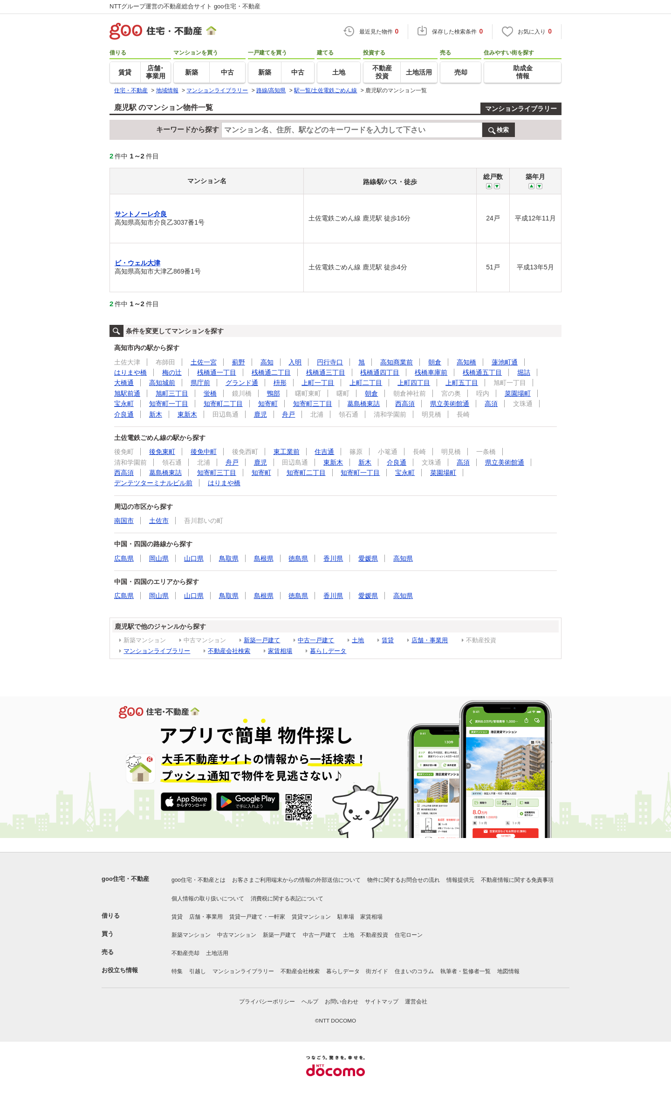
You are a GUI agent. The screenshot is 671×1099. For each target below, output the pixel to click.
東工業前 (287, 451)
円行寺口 (330, 362)
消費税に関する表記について (287, 898)
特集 (177, 971)
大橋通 (124, 382)
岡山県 (159, 558)
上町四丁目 (413, 382)
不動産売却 (185, 953)
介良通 (124, 414)
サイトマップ (381, 1001)
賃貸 (388, 640)
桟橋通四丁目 (379, 372)
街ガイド (377, 971)
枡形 (280, 382)
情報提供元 (460, 880)
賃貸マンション (311, 917)
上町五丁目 (461, 382)
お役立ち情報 (120, 970)
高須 (491, 403)
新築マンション (191, 935)
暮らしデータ (328, 650)
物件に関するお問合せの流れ (403, 880)
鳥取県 (229, 558)
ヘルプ (309, 1001)
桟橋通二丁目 (271, 372)
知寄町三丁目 (312, 403)
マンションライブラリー (521, 108)
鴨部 (273, 393)
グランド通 (242, 382)
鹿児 (260, 414)
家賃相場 (280, 650)
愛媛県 (368, 558)
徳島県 (298, 558)
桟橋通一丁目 (216, 372)
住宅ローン (409, 935)
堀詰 (523, 372)
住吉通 (324, 451)
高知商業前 (396, 362)
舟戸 (288, 414)
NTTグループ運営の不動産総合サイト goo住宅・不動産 (185, 6)
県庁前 (200, 382)
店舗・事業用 (429, 640)
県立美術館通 (449, 403)
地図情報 (508, 971)
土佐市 (159, 520)
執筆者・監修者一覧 (465, 971)
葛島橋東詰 (363, 403)
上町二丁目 (365, 382)
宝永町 (124, 403)
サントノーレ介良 (141, 214)
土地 (358, 640)
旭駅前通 (127, 393)
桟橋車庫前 (431, 372)
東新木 (187, 414)
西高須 (405, 403)
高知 (267, 362)
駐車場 (345, 917)
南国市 (124, 520)
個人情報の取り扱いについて (207, 898)
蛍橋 (210, 393)
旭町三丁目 (172, 393)
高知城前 (162, 382)
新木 (155, 414)
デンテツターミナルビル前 (153, 483)
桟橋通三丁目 (325, 372)
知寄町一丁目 (168, 403)
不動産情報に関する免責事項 (517, 880)
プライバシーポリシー (267, 1001)
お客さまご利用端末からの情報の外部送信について (296, 880)
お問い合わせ (341, 1001)
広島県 (124, 558)
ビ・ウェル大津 (137, 263)
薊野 (238, 362)
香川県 (333, 558)
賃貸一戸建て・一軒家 (257, 917)
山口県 (194, 558)
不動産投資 (374, 935)
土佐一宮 (204, 362)
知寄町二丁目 (223, 403)
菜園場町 (518, 393)
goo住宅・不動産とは (198, 880)
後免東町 (162, 451)
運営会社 (416, 1001)
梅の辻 (172, 372)
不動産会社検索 (229, 650)
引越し (197, 971)
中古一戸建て (316, 640)
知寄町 (268, 403)
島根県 (264, 558)
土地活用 (217, 953)
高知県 (403, 558)
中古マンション (236, 935)
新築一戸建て (262, 640)
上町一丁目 (317, 382)
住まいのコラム (414, 971)
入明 (294, 362)
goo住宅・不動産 (125, 878)
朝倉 (434, 362)
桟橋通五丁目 (482, 372)
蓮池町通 (505, 362)
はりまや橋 (130, 372)
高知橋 (466, 362)
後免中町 (204, 451)
